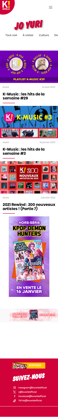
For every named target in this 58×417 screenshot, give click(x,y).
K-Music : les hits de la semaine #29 (24, 96)
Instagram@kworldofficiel (32, 388)
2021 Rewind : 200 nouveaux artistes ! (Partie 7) (29, 207)
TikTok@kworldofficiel (30, 401)
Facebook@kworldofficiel (32, 396)
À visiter (28, 35)
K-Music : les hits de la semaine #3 (24, 152)
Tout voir (11, 35)
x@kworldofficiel (27, 392)
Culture (44, 35)
